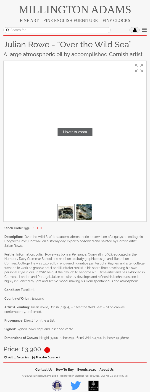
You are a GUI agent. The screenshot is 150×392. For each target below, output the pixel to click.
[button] (139, 68)
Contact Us (44, 369)
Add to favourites (16, 357)
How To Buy (65, 369)
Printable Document (46, 357)
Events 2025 (86, 369)
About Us (107, 369)
